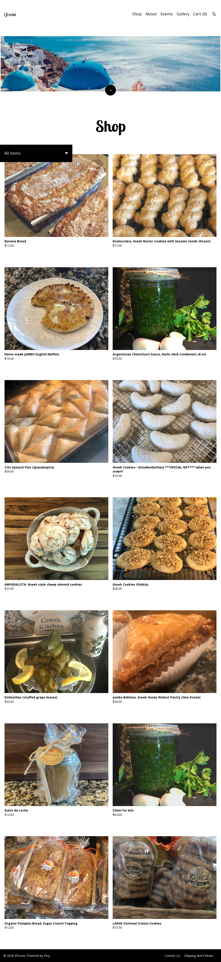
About (151, 13)
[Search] (214, 14)
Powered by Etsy (38, 956)
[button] (36, 153)
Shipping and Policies (198, 956)
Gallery (183, 13)
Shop (137, 13)
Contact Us (172, 956)
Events (167, 13)
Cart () (200, 13)
